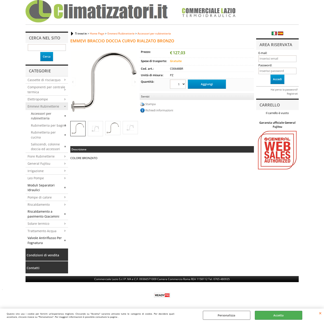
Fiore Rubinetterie (41, 156)
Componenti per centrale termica (46, 89)
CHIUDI (320, 313)
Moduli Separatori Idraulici (41, 187)
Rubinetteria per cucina (43, 134)
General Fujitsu (39, 163)
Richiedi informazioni (159, 110)
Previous (73, 82)
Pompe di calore (40, 197)
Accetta (278, 315)
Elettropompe (38, 99)
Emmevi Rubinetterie (43, 106)
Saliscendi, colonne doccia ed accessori (45, 146)
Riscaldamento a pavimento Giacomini (43, 213)
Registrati (292, 93)
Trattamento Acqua (42, 231)
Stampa (150, 104)
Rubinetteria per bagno (48, 125)
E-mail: (262, 53)
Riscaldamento (39, 204)
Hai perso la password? (284, 89)
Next (134, 82)
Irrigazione (36, 171)
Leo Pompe (36, 178)
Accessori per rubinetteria (41, 115)
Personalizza (226, 315)
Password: (265, 65)
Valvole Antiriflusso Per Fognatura (45, 240)
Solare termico (38, 223)
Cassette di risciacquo (44, 80)
